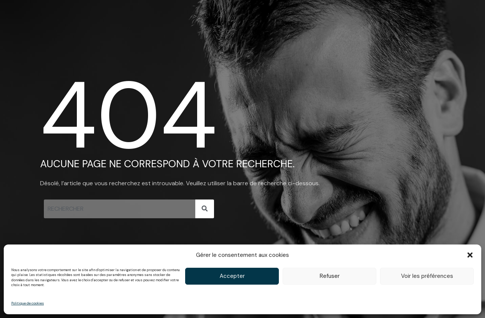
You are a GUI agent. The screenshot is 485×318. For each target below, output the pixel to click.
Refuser (330, 276)
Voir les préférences (427, 276)
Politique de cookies (27, 303)
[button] (470, 255)
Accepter (232, 276)
